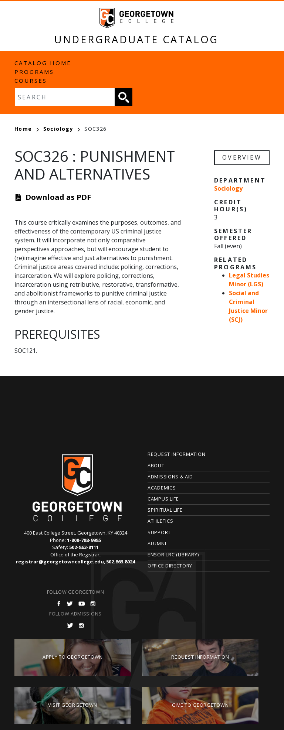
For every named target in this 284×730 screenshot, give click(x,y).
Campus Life (163, 498)
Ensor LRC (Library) (173, 554)
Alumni (157, 543)
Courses (30, 80)
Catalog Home (42, 62)
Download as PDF (58, 197)
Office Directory (170, 565)
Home (26, 128)
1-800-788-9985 (84, 540)
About (156, 465)
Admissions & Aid (170, 476)
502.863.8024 (120, 561)
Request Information (176, 454)
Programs (34, 71)
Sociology (61, 128)
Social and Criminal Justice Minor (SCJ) (248, 306)
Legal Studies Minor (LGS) (249, 279)
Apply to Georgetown (73, 657)
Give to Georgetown (200, 705)
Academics (162, 487)
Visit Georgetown (72, 705)
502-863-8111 (84, 547)
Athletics (160, 521)
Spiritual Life (165, 509)
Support (159, 532)
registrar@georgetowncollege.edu (60, 561)
